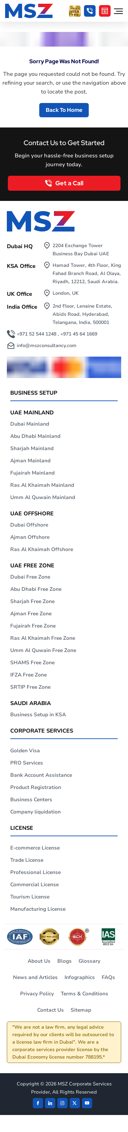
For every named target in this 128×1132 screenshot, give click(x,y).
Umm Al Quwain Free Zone (43, 650)
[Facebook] (38, 1103)
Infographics (80, 977)
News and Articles (35, 977)
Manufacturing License (38, 909)
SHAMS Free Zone (32, 662)
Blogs (64, 961)
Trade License (26, 860)
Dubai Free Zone (30, 576)
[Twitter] (75, 1103)
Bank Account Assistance (41, 775)
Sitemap (81, 1010)
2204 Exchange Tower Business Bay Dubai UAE (81, 249)
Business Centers (31, 799)
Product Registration (35, 787)
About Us (39, 961)
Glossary (89, 961)
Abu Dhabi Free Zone (35, 589)
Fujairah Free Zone (33, 625)
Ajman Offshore (29, 537)
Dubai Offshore (29, 524)
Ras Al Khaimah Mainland (42, 485)
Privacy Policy (37, 993)
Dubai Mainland (29, 424)
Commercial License (34, 884)
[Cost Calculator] (105, 11)
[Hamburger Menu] (118, 10)
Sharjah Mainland (32, 448)
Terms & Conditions (84, 993)
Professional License (35, 872)
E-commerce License (35, 847)
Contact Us (50, 1010)
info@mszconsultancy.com (46, 345)
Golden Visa (25, 750)
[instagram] (62, 1103)
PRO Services (26, 762)
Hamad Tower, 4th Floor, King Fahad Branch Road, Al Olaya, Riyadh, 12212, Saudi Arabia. (87, 273)
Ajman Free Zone (31, 613)
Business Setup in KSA (38, 714)
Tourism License (29, 896)
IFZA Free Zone (28, 674)
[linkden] (50, 1103)
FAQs (108, 977)
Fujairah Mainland (32, 472)
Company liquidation (35, 811)
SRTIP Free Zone (30, 687)
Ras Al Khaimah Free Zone (42, 638)
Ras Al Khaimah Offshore (41, 549)
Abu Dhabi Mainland (35, 436)
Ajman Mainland (30, 460)
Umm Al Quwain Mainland (42, 497)
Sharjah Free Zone (32, 601)
